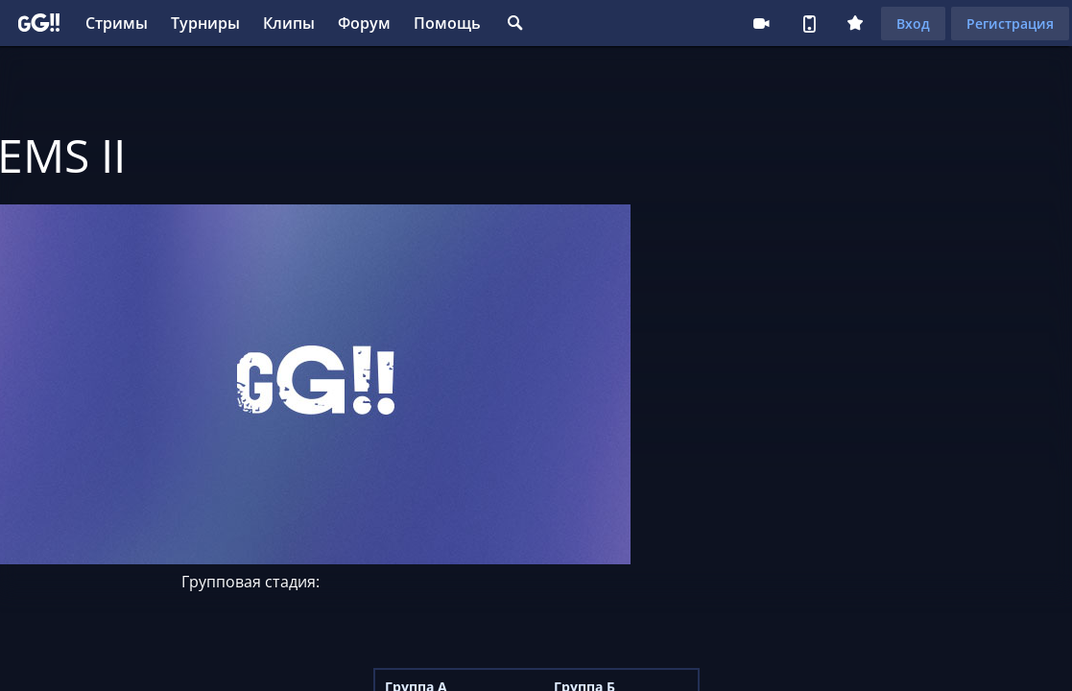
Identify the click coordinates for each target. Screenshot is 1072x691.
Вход (913, 23)
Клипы (289, 23)
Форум (364, 23)
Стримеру (761, 23)
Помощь (447, 23)
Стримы (116, 23)
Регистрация (1010, 23)
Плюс (855, 23)
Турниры (205, 23)
